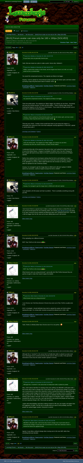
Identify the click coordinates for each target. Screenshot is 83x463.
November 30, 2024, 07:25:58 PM (30, 205)
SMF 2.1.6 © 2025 (8, 461)
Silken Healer (13, 206)
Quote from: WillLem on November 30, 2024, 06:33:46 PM (38, 183)
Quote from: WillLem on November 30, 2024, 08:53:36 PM (38, 266)
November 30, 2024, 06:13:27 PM (30, 52)
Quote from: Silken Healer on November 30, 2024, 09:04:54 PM (40, 296)
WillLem (11, 52)
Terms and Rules (70, 461)
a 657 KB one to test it (63, 210)
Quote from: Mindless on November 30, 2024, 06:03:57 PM (39, 56)
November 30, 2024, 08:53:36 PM (30, 235)
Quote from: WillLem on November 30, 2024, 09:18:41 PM (38, 382)
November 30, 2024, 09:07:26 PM (30, 321)
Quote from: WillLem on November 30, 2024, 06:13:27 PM (38, 96)
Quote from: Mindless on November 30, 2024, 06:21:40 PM (39, 140)
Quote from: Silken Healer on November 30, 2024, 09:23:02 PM (40, 420)
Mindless (11, 93)
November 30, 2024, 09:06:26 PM (30, 292)
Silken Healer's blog (27, 218)
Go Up (7, 443)
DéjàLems (32, 87)
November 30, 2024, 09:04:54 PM (30, 263)
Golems (39, 131)
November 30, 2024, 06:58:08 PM (30, 180)
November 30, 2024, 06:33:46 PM (30, 137)
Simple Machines (17, 461)
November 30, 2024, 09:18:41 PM (30, 350)
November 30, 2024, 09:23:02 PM (30, 378)
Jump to (55, 450)
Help (64, 461)
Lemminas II (26, 87)
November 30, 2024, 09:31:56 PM (30, 417)
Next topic (73, 42)
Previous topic (64, 42)
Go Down (8, 47)
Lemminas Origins (71, 85)
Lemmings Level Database (29, 131)
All (22, 47)
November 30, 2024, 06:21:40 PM (30, 92)
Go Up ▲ (77, 461)
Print (75, 47)
